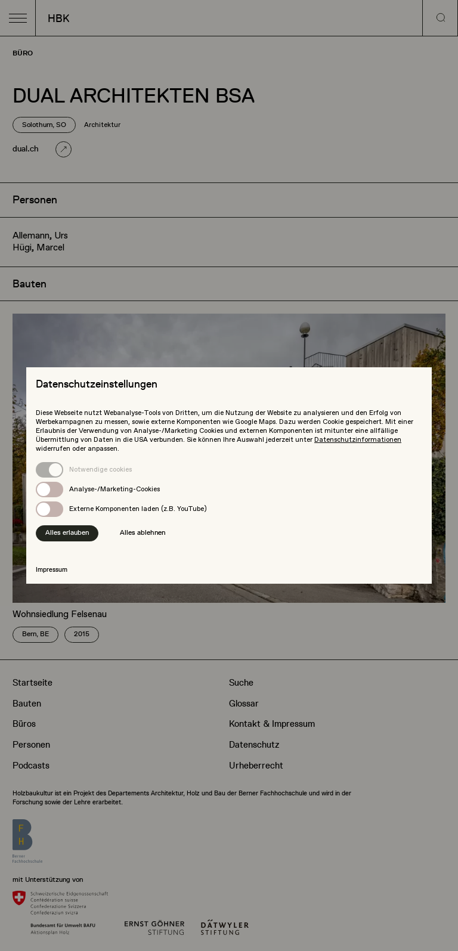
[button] (18, 18)
